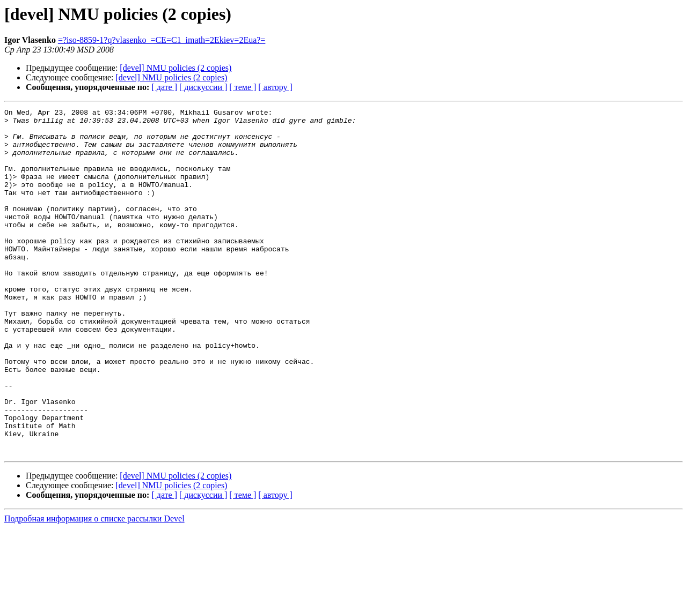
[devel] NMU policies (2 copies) (175, 67)
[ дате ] (164, 87)
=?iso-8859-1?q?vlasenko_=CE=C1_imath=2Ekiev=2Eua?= (162, 39)
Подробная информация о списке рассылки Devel (94, 587)
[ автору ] (275, 87)
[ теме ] (242, 87)
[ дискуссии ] (203, 87)
